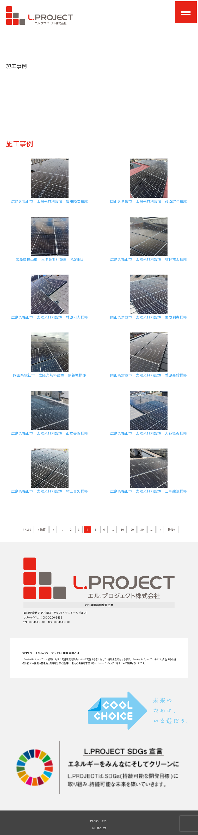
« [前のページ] (53, 529)
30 (142, 529)
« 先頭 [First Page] (42, 529)
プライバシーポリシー (99, 821)
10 (122, 529)
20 (132, 529)
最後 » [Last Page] (172, 529)
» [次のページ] (160, 529)
